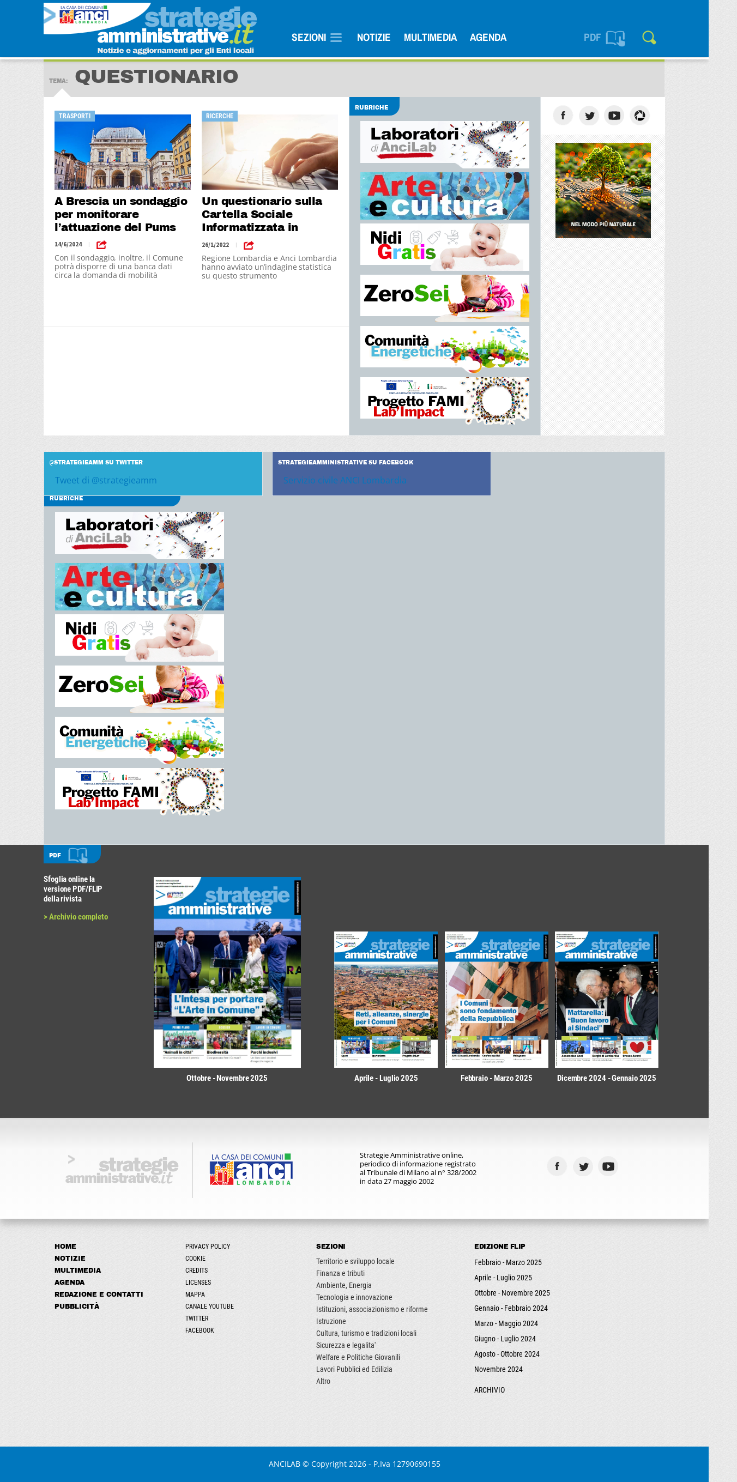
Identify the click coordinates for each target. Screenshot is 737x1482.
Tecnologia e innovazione (368, 1297)
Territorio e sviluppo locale (369, 1261)
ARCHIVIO (503, 1390)
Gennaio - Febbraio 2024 (525, 1308)
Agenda (502, 37)
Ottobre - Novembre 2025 (526, 1293)
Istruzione (345, 1321)
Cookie (210, 1258)
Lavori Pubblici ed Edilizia (368, 1369)
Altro (337, 1381)
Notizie (388, 37)
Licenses (212, 1282)
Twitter (211, 1318)
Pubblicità (91, 1306)
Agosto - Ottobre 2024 (521, 1354)
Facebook (214, 1330)
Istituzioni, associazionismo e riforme (386, 1309)
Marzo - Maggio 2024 (520, 1323)
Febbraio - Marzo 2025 (522, 1262)
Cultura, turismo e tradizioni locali (380, 1333)
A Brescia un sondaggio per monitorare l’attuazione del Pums (135, 215)
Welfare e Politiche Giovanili (372, 1357)
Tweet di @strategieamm (120, 480)
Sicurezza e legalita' (360, 1345)
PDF (606, 37)
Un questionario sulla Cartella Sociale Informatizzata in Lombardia (276, 215)
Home (79, 1246)
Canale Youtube (224, 1306)
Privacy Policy (222, 1246)
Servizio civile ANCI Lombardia (359, 480)
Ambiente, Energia (358, 1285)
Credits (211, 1270)
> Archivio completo (90, 917)
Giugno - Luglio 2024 (519, 1338)
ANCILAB (299, 1464)
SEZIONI (323, 37)
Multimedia (444, 37)
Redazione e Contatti (113, 1294)
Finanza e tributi (354, 1273)
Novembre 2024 (512, 1369)
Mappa (209, 1294)
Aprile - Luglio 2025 (517, 1277)
